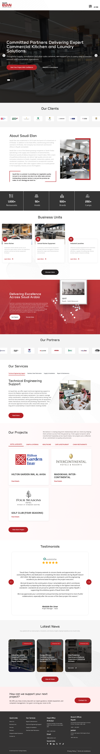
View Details (15, 481)
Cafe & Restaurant (62, 444)
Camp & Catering (32, 444)
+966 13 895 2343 (51, 731)
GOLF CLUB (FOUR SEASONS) (27, 513)
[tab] (16, 374)
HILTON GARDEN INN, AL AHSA (28, 474)
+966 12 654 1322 (74, 737)
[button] (8, 80)
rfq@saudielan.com (51, 738)
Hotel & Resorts (16, 444)
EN (97, 7)
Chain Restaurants (80, 444)
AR (95, 7)
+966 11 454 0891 (75, 727)
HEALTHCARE (46, 444)
